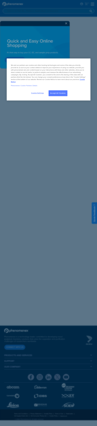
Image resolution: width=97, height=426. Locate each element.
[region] (48, 79)
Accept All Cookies (57, 93)
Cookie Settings (37, 93)
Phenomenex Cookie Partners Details (24, 86)
